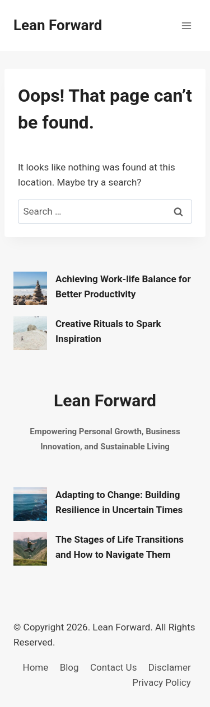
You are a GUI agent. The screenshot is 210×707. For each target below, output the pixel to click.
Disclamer (169, 667)
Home (36, 667)
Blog (69, 667)
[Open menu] (186, 25)
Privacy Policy (161, 682)
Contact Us (113, 667)
